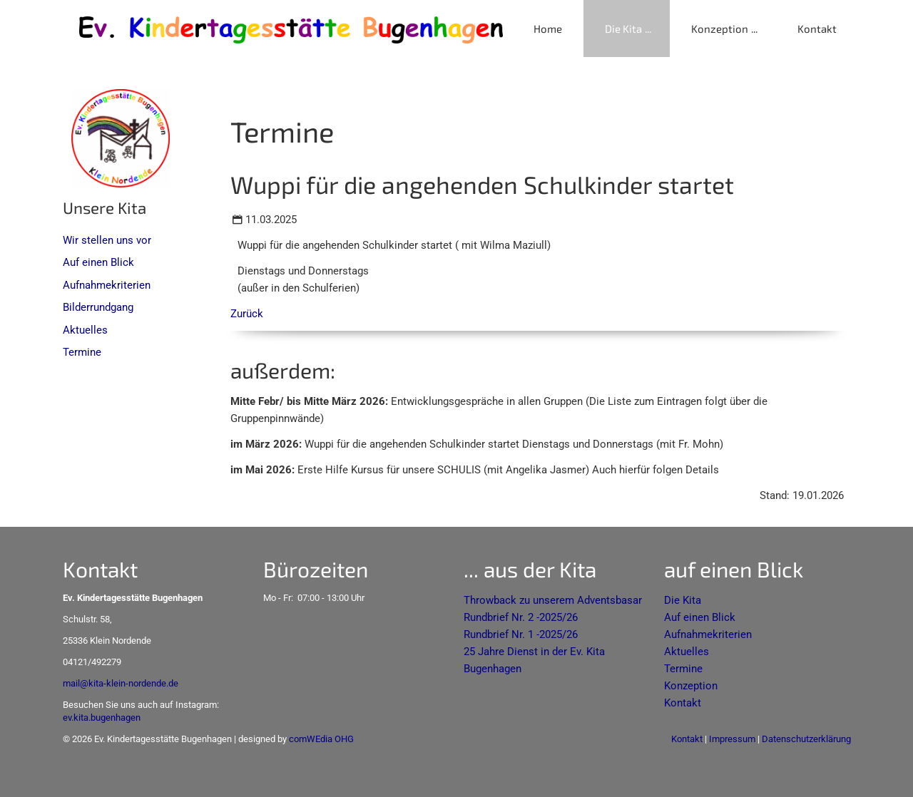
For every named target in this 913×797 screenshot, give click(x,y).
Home (548, 28)
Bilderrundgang (98, 307)
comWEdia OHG (321, 739)
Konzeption (719, 28)
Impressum (732, 739)
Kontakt (817, 28)
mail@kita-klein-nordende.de (120, 683)
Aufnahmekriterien (107, 285)
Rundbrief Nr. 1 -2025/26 (521, 634)
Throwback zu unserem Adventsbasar (553, 600)
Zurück (246, 313)
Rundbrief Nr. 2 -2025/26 (521, 617)
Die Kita (623, 28)
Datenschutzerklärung (806, 739)
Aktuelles (85, 330)
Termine (82, 352)
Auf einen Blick (98, 262)
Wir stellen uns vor (107, 240)
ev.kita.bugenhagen (102, 717)
